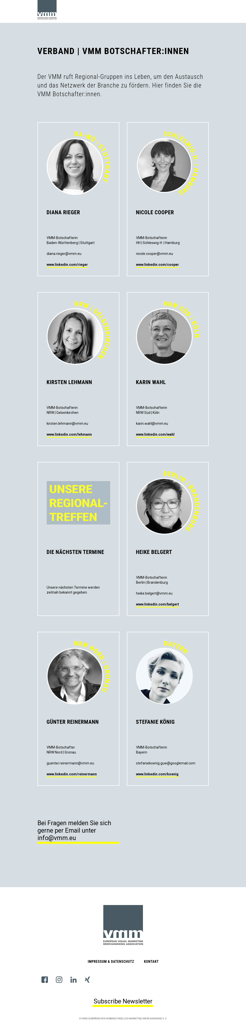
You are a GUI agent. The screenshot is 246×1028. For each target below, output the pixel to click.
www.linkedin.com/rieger (67, 265)
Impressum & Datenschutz (111, 962)
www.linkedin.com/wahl (155, 434)
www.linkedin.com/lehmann (69, 434)
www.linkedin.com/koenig (157, 774)
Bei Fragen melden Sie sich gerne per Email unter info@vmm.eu (74, 830)
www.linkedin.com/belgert (157, 604)
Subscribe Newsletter (123, 1001)
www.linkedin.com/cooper (157, 265)
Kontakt (151, 962)
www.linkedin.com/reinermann (72, 774)
